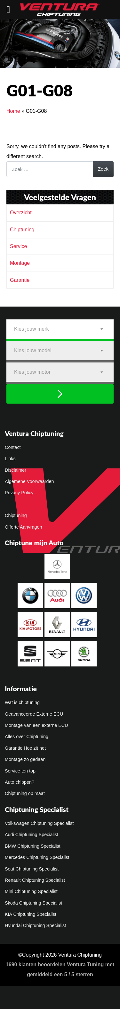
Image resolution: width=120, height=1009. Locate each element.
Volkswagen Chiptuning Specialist (39, 823)
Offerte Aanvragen (23, 527)
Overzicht (21, 212)
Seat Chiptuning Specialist (32, 868)
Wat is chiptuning (22, 702)
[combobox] (60, 329)
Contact (13, 447)
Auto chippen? (19, 782)
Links (10, 458)
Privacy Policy (19, 492)
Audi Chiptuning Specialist (31, 834)
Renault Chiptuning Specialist (35, 880)
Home (13, 111)
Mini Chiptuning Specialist (31, 891)
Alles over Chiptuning (26, 736)
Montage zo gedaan (25, 759)
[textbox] (60, 329)
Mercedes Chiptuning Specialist (37, 857)
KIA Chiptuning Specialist (30, 914)
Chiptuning (22, 229)
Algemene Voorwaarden (29, 481)
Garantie (19, 280)
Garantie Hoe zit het (25, 748)
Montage (20, 263)
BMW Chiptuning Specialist (32, 846)
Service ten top (20, 770)
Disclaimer (15, 470)
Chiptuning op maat (25, 793)
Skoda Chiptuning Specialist (33, 903)
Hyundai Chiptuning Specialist (35, 925)
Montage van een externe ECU (36, 725)
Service (18, 246)
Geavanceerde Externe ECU (34, 714)
